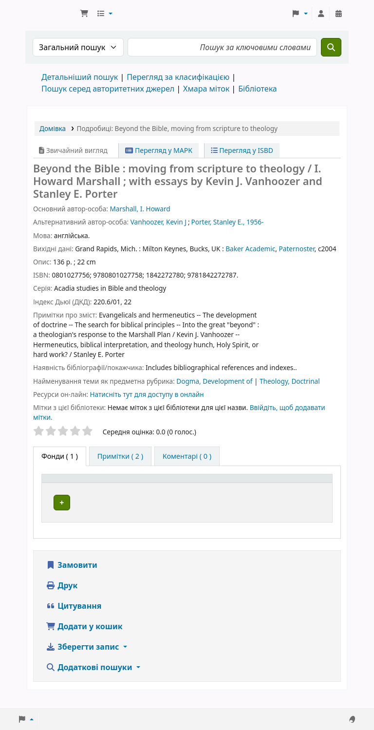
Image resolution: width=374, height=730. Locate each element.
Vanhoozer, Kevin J (159, 221)
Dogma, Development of (215, 381)
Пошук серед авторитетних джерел (107, 88)
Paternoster (297, 248)
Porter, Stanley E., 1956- (227, 221)
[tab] (120, 456)
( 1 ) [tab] (59, 456)
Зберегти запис (83, 657)
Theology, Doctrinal (290, 381)
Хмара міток (206, 88)
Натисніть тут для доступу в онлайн (147, 394)
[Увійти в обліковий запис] (321, 13)
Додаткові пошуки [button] (90, 678)
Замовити (71, 575)
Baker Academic (250, 248)
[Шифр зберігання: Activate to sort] (248, 489)
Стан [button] (306, 494)
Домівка (52, 128)
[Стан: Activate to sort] (313, 489)
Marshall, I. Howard (140, 208)
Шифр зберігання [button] (240, 494)
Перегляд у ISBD (242, 150)
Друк (61, 596)
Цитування (73, 616)
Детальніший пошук (79, 77)
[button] (84, 13)
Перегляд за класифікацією (178, 77)
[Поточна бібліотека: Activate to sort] (166, 489)
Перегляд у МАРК (158, 150)
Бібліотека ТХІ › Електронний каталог (51, 13)
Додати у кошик (84, 637)
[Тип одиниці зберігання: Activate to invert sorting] (85, 489)
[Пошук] (331, 47)
